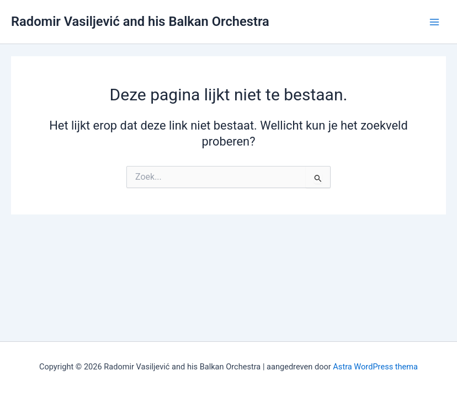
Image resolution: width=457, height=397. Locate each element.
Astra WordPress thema (375, 367)
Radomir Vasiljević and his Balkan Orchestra (140, 21)
